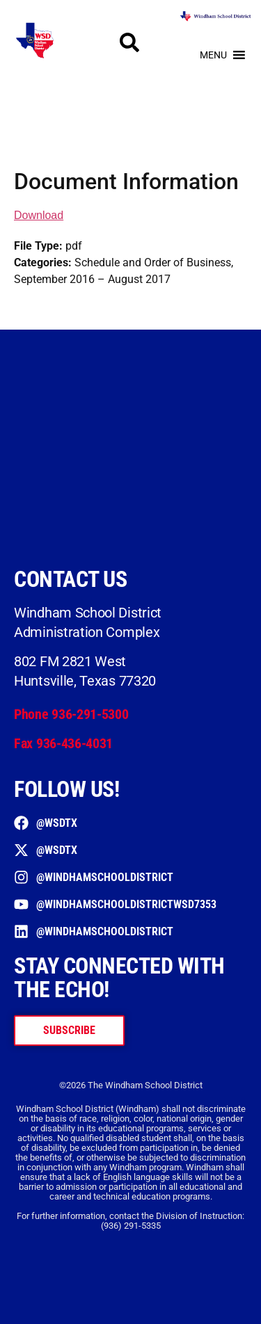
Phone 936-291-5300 (71, 714)
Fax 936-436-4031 (63, 743)
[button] (213, 55)
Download (38, 215)
